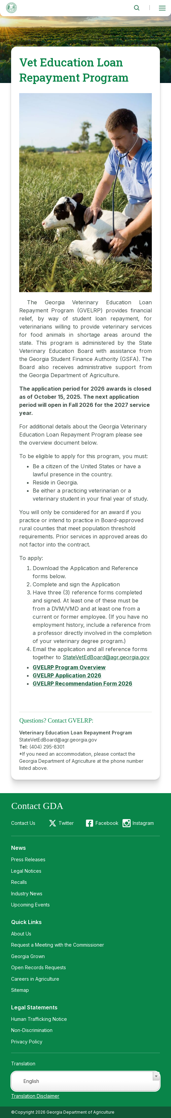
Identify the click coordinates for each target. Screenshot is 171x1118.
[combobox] (85, 1081)
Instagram (143, 823)
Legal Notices (26, 871)
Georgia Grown (28, 956)
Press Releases (28, 859)
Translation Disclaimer (35, 1096)
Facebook (107, 823)
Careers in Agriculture (35, 979)
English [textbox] (31, 1081)
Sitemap (20, 990)
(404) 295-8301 (46, 747)
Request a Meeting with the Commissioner (57, 945)
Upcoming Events (30, 904)
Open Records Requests (38, 967)
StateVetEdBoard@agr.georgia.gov (106, 657)
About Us (21, 934)
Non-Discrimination (32, 1030)
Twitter (66, 823)
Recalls (19, 882)
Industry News (26, 893)
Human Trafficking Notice (39, 1019)
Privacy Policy (26, 1041)
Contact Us (23, 823)
